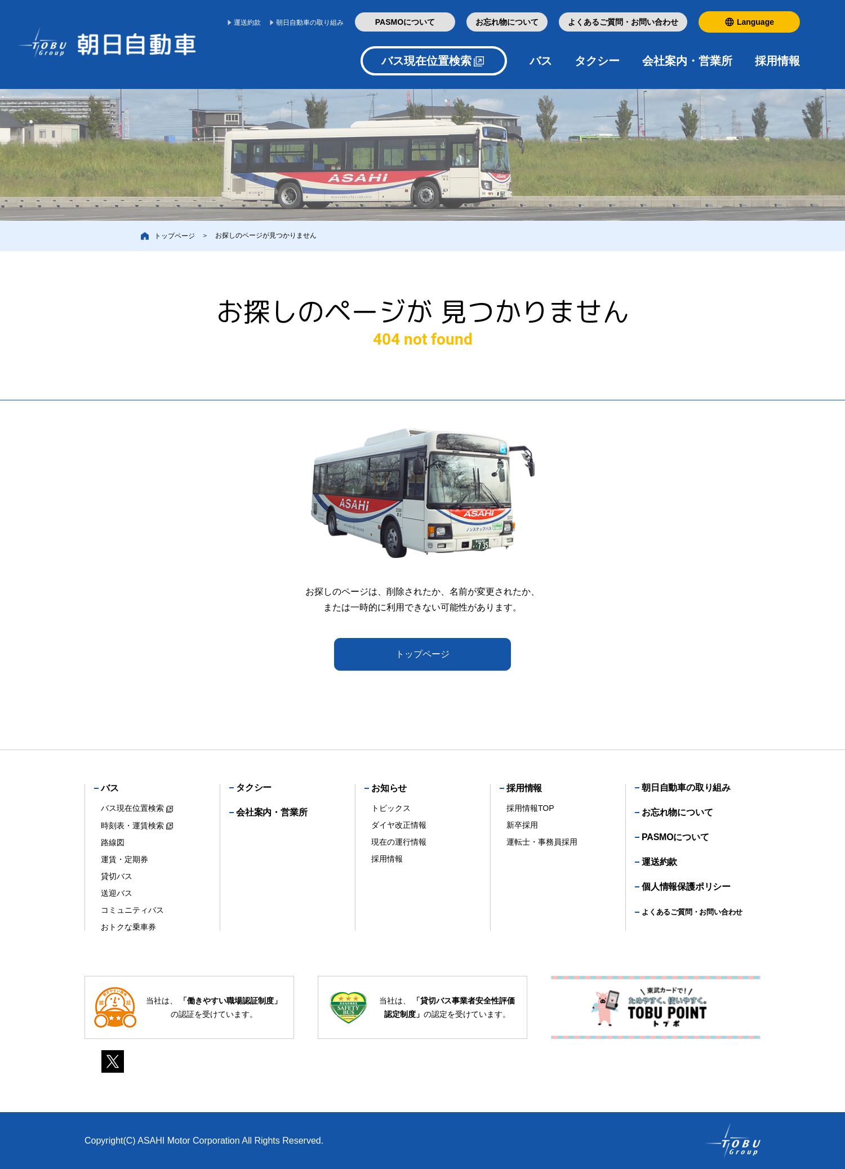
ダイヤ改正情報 (398, 824)
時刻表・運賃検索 (132, 825)
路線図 (112, 842)
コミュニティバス (132, 909)
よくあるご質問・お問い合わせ (623, 21)
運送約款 (247, 22)
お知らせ (389, 788)
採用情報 (387, 858)
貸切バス (116, 876)
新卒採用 (522, 824)
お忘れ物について (507, 21)
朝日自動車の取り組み (310, 22)
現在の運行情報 (398, 841)
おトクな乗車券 (128, 926)
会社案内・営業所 (687, 61)
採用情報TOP (530, 808)
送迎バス (116, 893)
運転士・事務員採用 (541, 841)
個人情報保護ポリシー (686, 886)
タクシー (597, 61)
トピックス (391, 808)
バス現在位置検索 (426, 61)
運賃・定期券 (124, 859)
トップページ (422, 654)
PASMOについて (405, 21)
